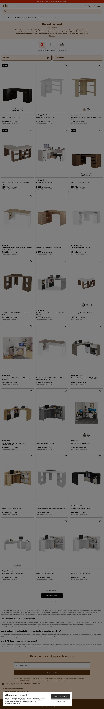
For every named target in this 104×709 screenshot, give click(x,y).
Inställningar (60, 702)
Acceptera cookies (60, 696)
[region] (37, 699)
